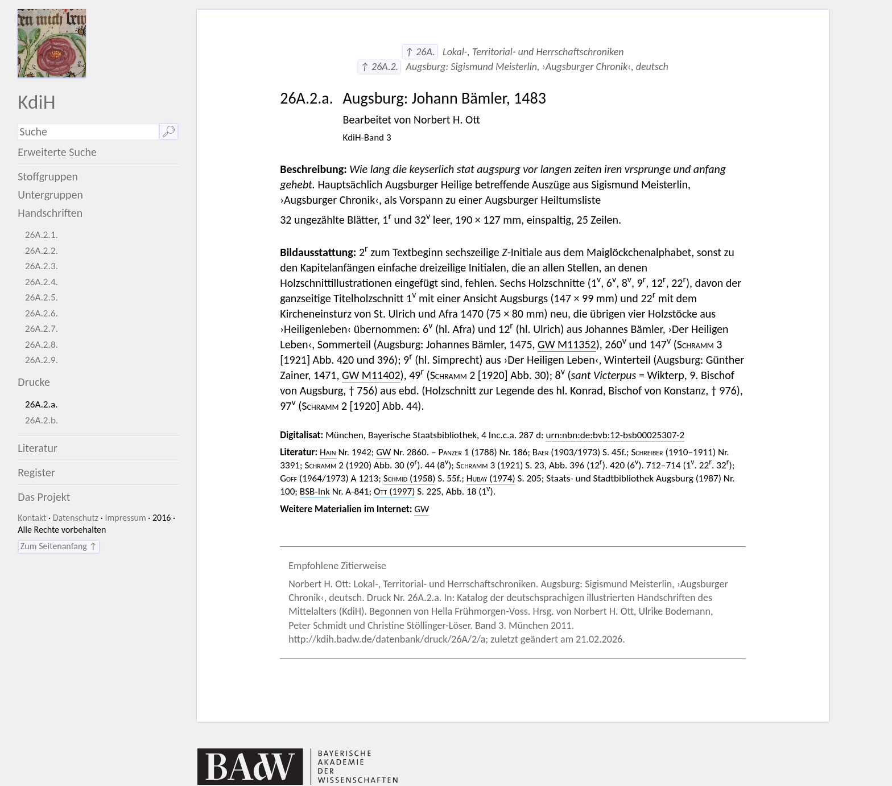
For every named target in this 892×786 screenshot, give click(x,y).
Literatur (37, 448)
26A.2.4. (41, 282)
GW (383, 452)
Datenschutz (75, 517)
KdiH (36, 101)
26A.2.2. (41, 251)
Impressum (125, 517)
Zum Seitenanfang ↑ (58, 546)
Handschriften (50, 213)
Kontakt (32, 517)
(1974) (490, 478)
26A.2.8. (41, 345)
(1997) (394, 491)
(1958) (409, 478)
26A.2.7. (41, 329)
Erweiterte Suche (57, 152)
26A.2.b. (41, 420)
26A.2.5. (41, 297)
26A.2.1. (41, 235)
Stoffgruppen (48, 176)
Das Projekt (44, 497)
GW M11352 (567, 344)
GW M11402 (371, 375)
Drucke (34, 382)
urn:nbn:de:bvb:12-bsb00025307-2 (615, 435)
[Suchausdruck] (88, 132)
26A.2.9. (41, 360)
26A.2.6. (41, 313)
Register (36, 472)
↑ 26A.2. (379, 66)
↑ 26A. (419, 52)
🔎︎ (169, 131)
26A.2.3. (41, 266)
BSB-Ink (315, 491)
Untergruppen (50, 194)
